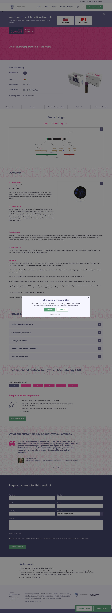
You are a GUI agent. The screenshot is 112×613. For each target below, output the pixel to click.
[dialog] (56, 306)
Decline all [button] (62, 309)
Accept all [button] (50, 309)
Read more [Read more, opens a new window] (74, 305)
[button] (56, 314)
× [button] (88, 297)
